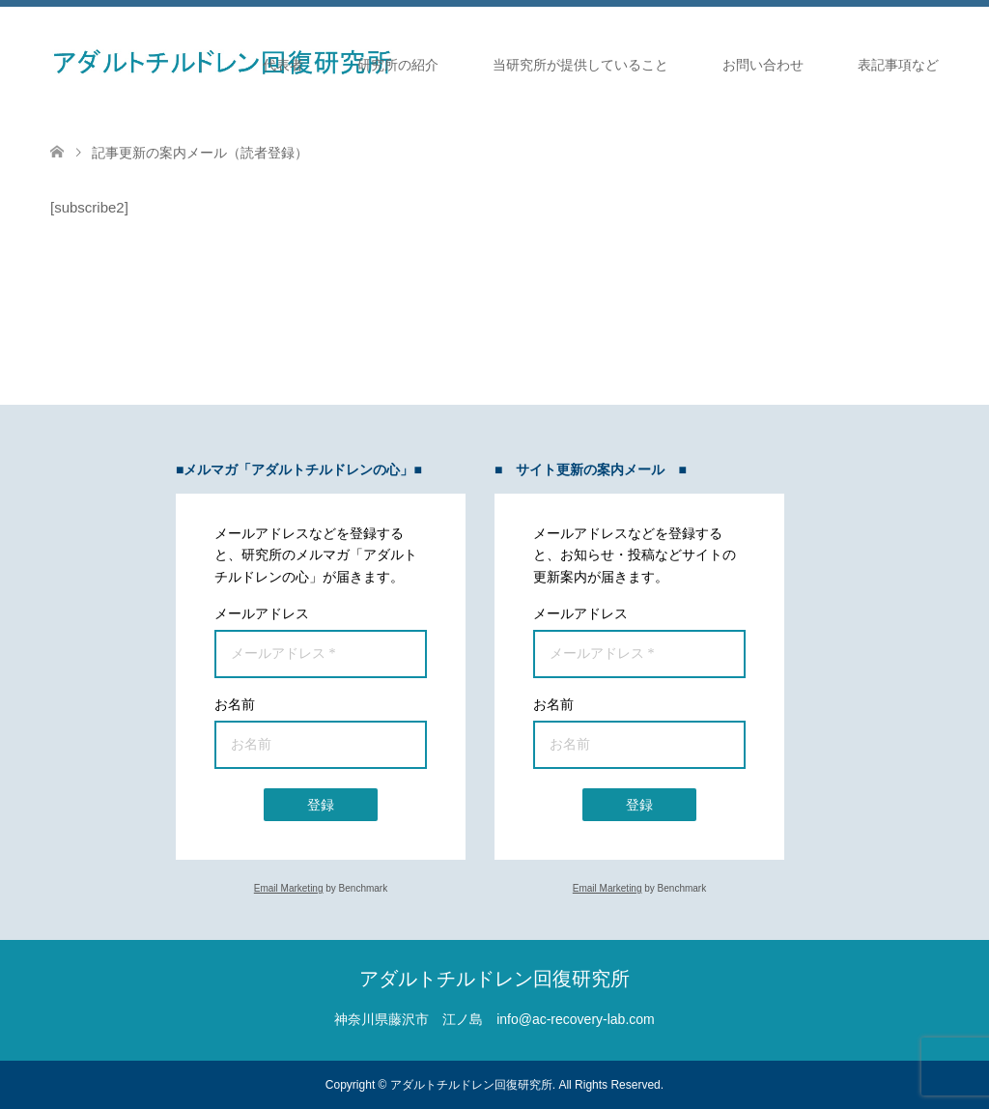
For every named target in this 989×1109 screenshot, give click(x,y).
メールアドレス (261, 613)
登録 (320, 804)
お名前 (234, 704)
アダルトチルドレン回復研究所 (494, 978)
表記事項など (898, 64)
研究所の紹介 (397, 64)
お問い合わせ (763, 64)
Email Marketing (289, 888)
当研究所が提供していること (580, 64)
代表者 (283, 64)
